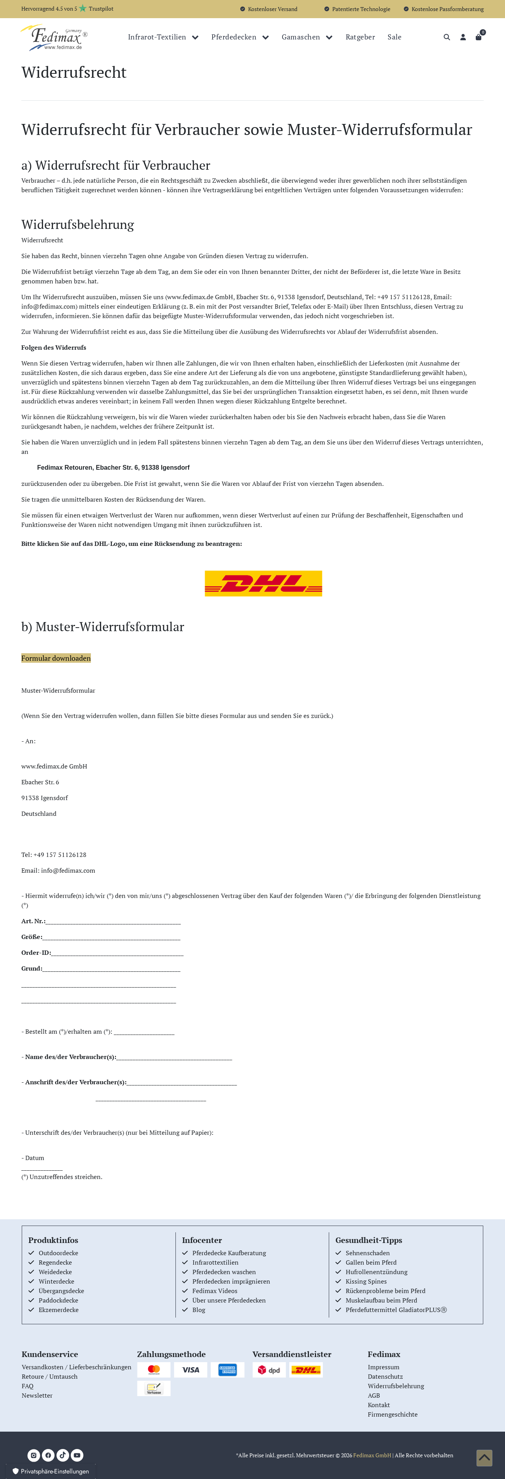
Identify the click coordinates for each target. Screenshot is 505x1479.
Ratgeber (360, 36)
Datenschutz (385, 1376)
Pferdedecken (234, 36)
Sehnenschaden (368, 1252)
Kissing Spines (366, 1281)
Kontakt (379, 1404)
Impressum (383, 1367)
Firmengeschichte (393, 1414)
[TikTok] (63, 1455)
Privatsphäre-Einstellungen (51, 1471)
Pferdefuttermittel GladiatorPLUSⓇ (396, 1309)
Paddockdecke (58, 1300)
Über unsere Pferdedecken (229, 1300)
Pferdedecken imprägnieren (231, 1281)
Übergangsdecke (61, 1290)
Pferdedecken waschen (224, 1271)
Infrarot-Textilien (158, 36)
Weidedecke (55, 1271)
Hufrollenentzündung (376, 1271)
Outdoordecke (58, 1252)
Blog (198, 1309)
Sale (394, 36)
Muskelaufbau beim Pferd (381, 1300)
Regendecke (55, 1262)
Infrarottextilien (215, 1262)
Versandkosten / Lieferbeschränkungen (77, 1367)
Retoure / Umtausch (49, 1376)
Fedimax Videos (214, 1290)
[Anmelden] (463, 37)
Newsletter (37, 1395)
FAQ (28, 1386)
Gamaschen (302, 36)
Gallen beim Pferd (371, 1262)
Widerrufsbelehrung (396, 1386)
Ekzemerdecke (59, 1309)
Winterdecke (56, 1281)
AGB (374, 1395)
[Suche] (447, 37)
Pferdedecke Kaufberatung (229, 1252)
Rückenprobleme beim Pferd (386, 1290)
